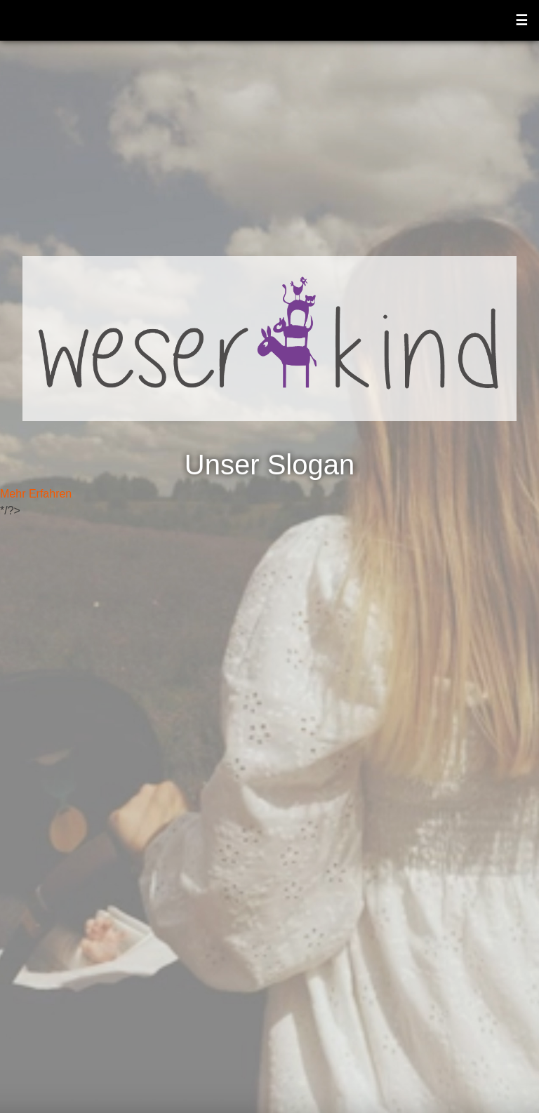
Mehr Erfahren (36, 494)
